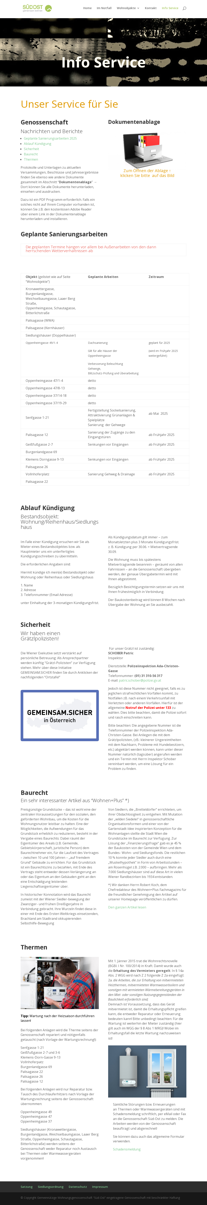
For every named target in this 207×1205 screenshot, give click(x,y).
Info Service (170, 8)
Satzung (27, 1187)
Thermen (31, 159)
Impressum (100, 1187)
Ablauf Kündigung (37, 143)
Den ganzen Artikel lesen (127, 907)
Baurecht (31, 154)
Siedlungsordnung (50, 1187)
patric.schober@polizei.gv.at (140, 680)
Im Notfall (104, 8)
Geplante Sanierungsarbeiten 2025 (50, 138)
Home (87, 8)
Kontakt (151, 8)
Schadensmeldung (127, 1149)
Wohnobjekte (126, 8)
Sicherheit (31, 149)
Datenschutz (78, 1187)
